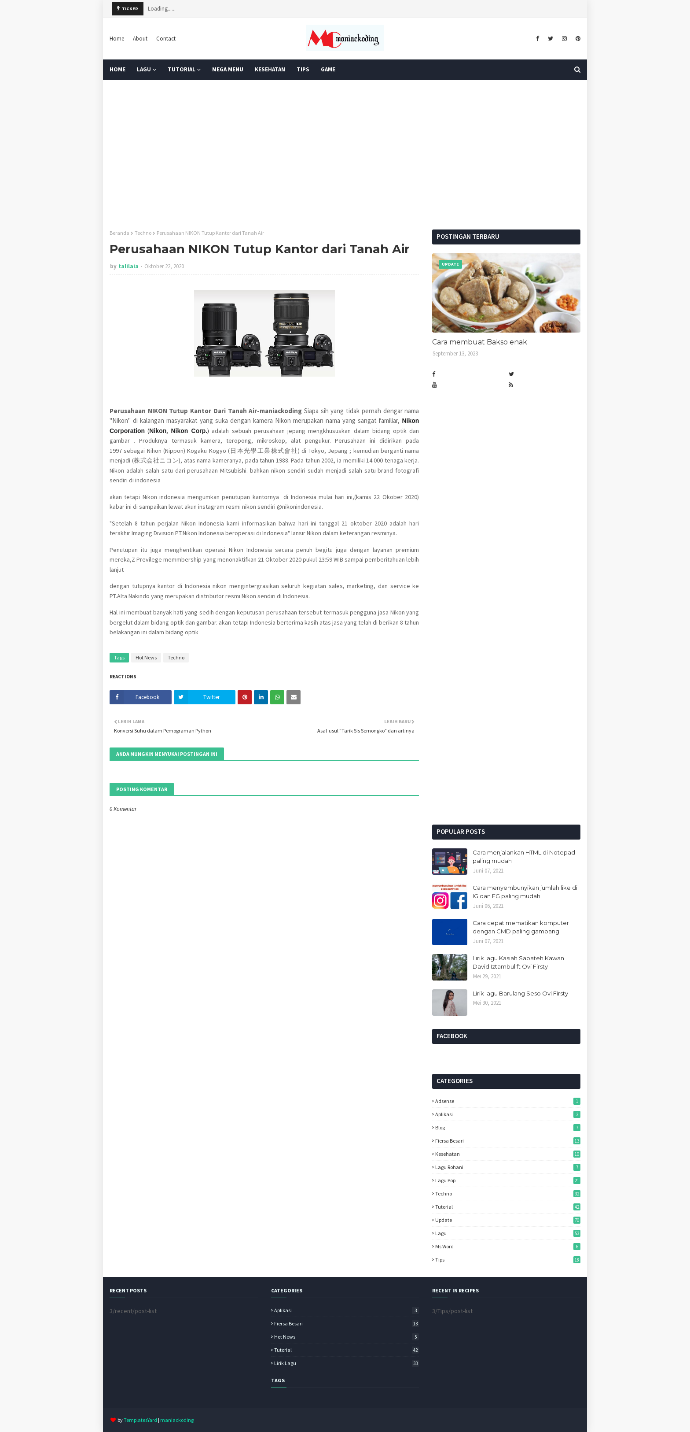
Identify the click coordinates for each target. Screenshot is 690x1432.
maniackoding (177, 1420)
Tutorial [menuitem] (181, 69)
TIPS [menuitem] (303, 69)
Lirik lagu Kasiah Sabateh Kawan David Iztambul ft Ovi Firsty (518, 962)
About (140, 38)
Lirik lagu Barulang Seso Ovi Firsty (520, 993)
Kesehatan (507, 1154)
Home (117, 38)
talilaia (128, 266)
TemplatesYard (140, 1420)
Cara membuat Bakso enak (479, 342)
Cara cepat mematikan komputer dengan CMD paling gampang (521, 927)
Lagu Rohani (507, 1167)
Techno (143, 232)
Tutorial (507, 1206)
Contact (166, 38)
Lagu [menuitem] (144, 69)
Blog (507, 1127)
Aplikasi (507, 1114)
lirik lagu (346, 1363)
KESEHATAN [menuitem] (270, 69)
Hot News (146, 657)
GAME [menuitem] (328, 69)
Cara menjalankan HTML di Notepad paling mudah (524, 857)
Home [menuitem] (117, 69)
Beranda (119, 232)
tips (507, 1259)
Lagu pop (507, 1180)
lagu (507, 1233)
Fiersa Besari (507, 1140)
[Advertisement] (345, 154)
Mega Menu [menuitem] (227, 69)
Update (507, 1220)
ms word (507, 1246)
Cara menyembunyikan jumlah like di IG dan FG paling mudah (525, 892)
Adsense (507, 1101)
